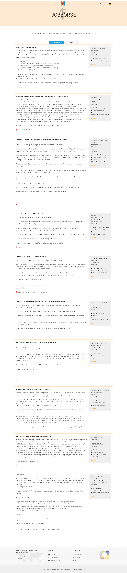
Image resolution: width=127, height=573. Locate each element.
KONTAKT (77, 550)
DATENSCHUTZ (78, 557)
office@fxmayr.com (56, 555)
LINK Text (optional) (24, 130)
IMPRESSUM (78, 554)
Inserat (20, 87)
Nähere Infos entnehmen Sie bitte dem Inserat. (32, 292)
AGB (76, 560)
